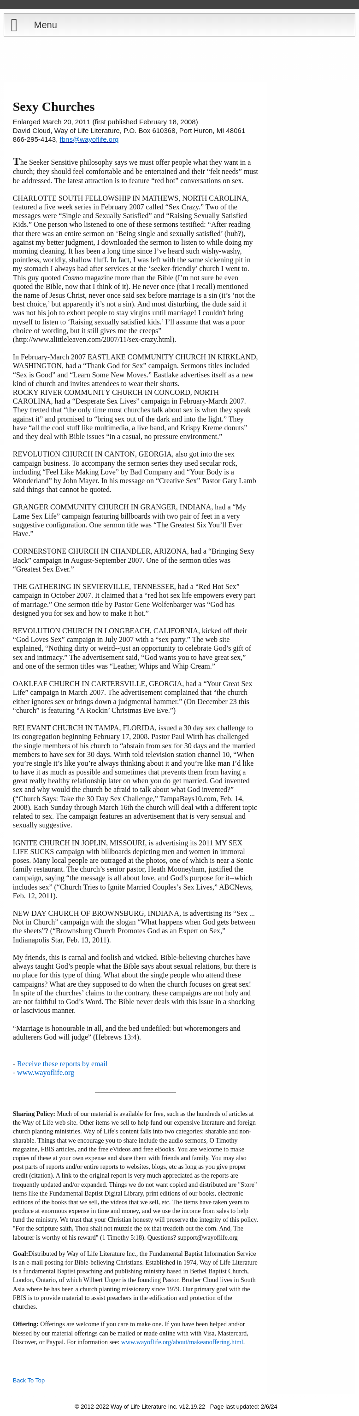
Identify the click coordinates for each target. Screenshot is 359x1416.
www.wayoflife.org (45, 1072)
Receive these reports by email (62, 1064)
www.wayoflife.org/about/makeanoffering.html (182, 1342)
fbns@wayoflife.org (89, 139)
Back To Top (29, 1380)
